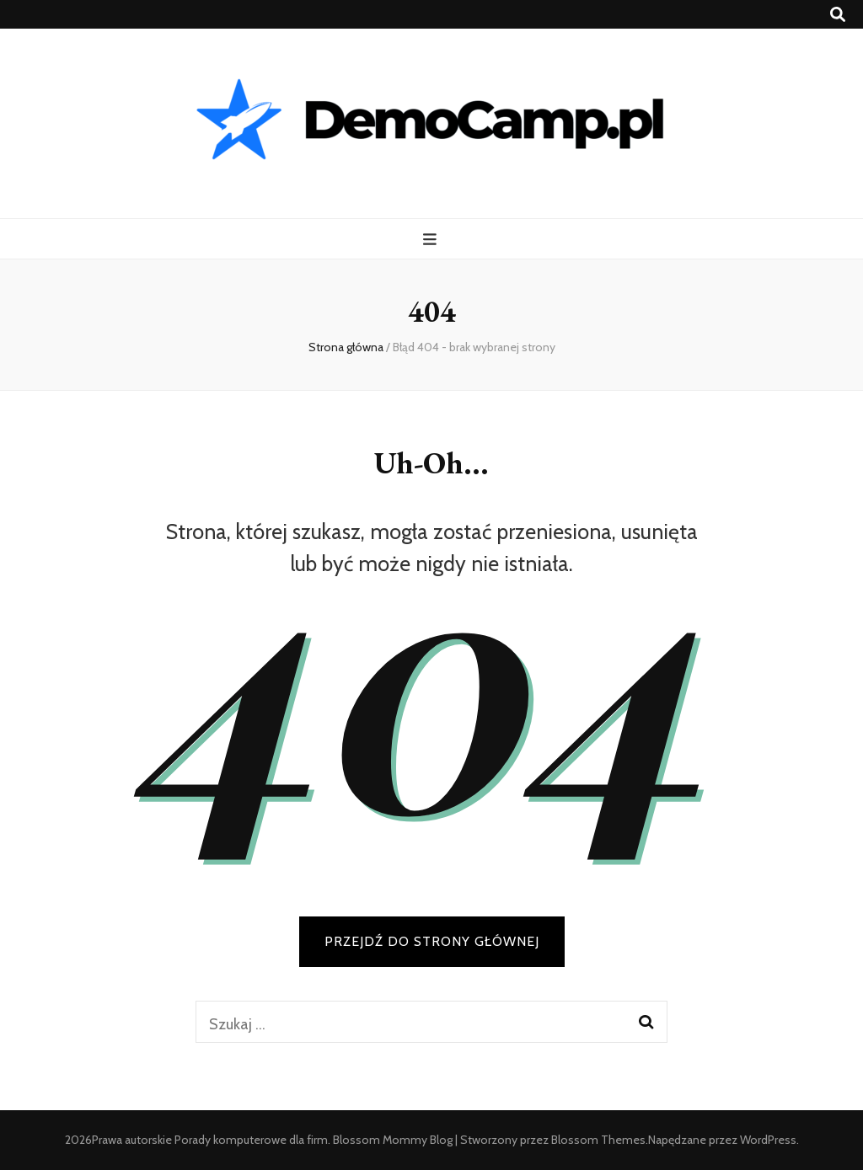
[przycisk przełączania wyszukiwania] (837, 15)
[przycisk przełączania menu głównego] (432, 240)
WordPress (768, 1139)
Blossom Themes (598, 1139)
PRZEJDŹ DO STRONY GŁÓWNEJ (431, 941)
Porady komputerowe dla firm (251, 1139)
